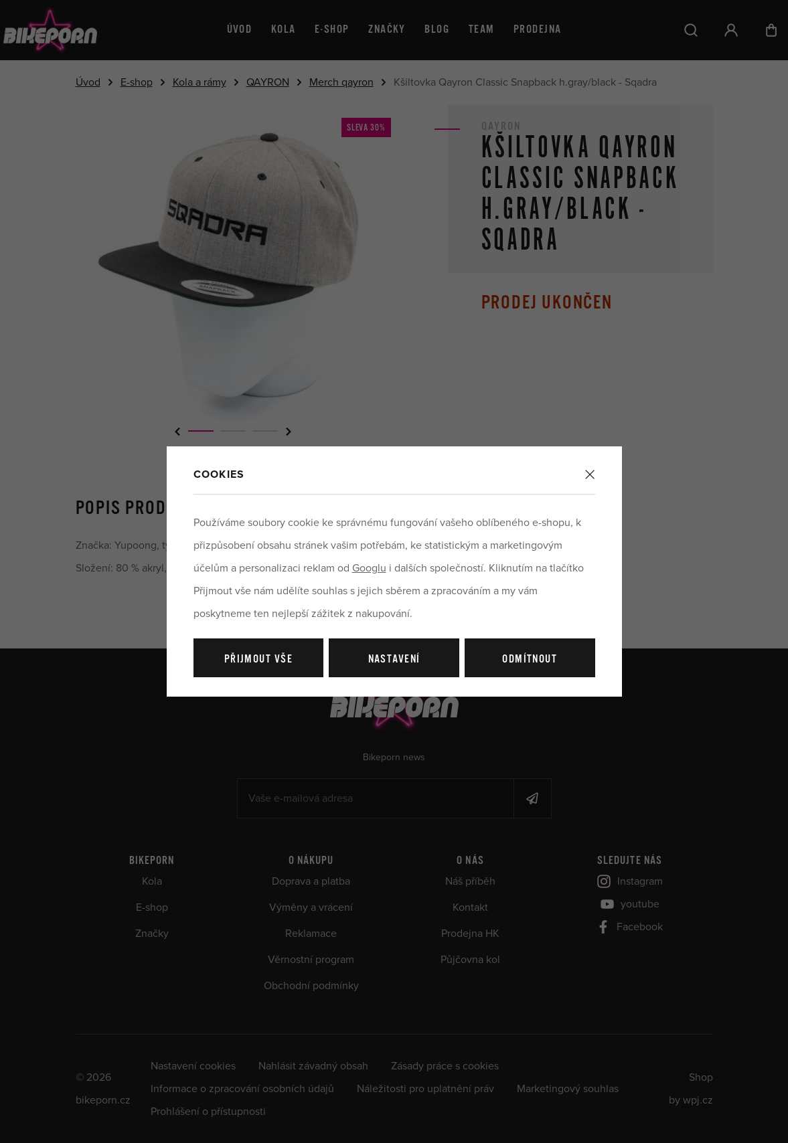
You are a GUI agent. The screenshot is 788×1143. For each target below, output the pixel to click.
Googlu (369, 568)
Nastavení (394, 659)
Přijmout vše (258, 659)
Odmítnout (529, 659)
